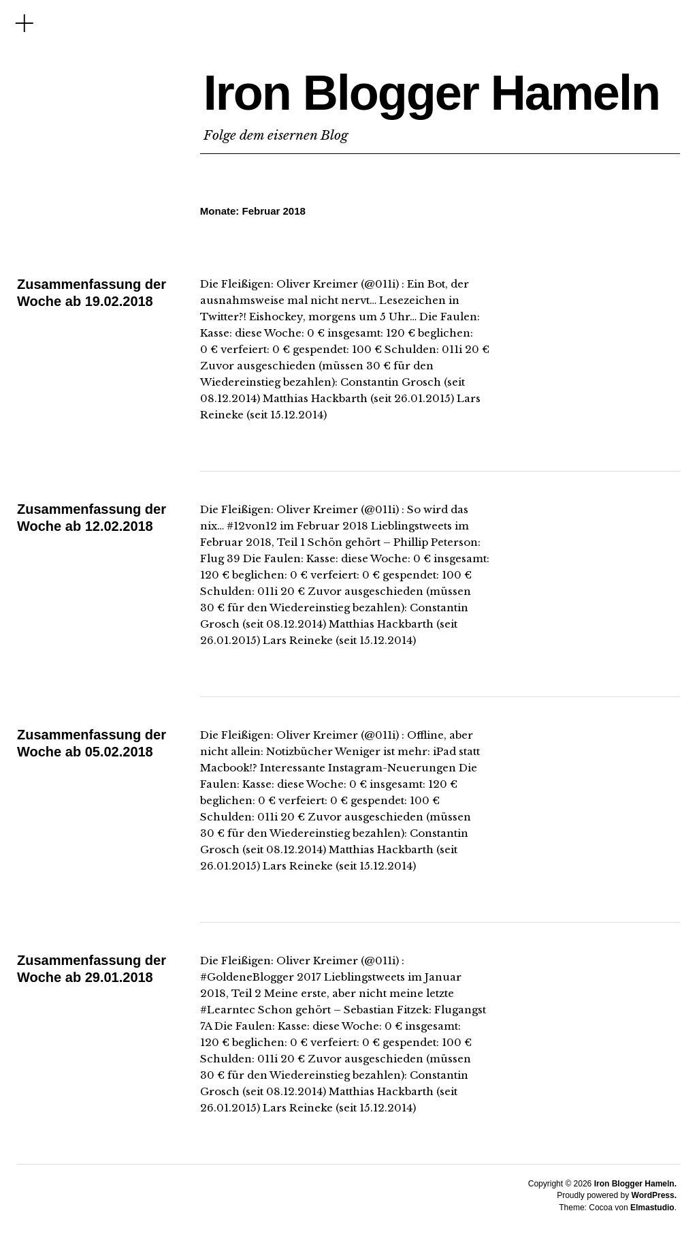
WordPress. (654, 1195)
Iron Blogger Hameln (432, 92)
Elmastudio (652, 1207)
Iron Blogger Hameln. (635, 1183)
